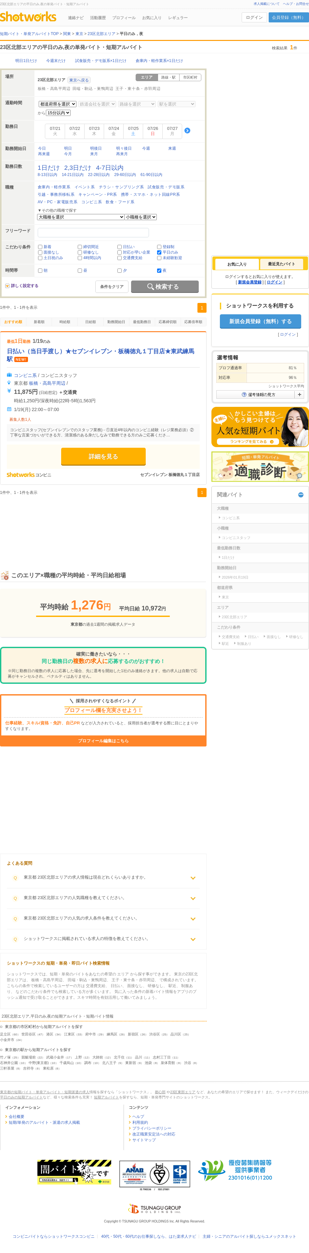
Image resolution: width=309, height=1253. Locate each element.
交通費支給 (132, 258)
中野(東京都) (39, 1063)
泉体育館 (168, 1063)
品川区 (175, 1034)
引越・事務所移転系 (56, 194)
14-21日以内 (73, 174)
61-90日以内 (151, 174)
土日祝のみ (53, 258)
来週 (172, 148)
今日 (42, 148)
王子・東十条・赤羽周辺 (138, 88)
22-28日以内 (99, 174)
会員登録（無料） (289, 17)
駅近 (225, 643)
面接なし (51, 252)
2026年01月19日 (235, 577)
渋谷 (187, 1063)
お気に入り (152, 18)
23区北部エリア (234, 617)
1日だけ (49, 167)
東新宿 (130, 1063)
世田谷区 (28, 1034)
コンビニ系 (91, 202)
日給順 (90, 322)
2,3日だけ (78, 167)
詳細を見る (103, 456)
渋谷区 (154, 1034)
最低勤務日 (142, 322)
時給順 (65, 322)
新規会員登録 (250, 282)
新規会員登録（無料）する (260, 321)
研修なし (91, 252)
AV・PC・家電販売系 (57, 202)
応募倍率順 (193, 322)
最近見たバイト (281, 264)
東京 (225, 597)
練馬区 (112, 1034)
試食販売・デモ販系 (166, 187)
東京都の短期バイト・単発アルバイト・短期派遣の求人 (44, 1092)
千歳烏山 (67, 1063)
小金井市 (7, 1040)
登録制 (168, 246)
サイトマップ (144, 1140)
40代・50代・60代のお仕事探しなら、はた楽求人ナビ (148, 1236)
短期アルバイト (106, 1097)
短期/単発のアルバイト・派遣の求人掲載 (44, 1122)
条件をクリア (112, 286)
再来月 (122, 154)
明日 (68, 148)
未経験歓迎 (172, 258)
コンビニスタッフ (236, 538)
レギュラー (178, 18)
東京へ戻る (79, 80)
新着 (47, 246)
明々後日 (124, 148)
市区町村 (190, 77)
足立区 (5, 1034)
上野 (78, 1057)
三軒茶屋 (7, 1068)
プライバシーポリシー (151, 1128)
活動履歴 (98, 18)
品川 (138, 1057)
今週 (146, 148)
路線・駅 (168, 77)
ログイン (254, 17)
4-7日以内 (110, 167)
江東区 (69, 1034)
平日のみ (170, 252)
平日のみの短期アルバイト (21, 1097)
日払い (129, 246)
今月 (68, 154)
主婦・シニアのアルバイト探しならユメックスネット (249, 1236)
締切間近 (91, 246)
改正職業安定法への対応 (153, 1134)
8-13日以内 (47, 174)
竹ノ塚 (5, 1057)
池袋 (148, 1063)
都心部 (160, 1092)
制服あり (244, 643)
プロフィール (124, 18)
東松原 (48, 1068)
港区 (49, 1034)
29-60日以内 (125, 174)
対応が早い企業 (136, 252)
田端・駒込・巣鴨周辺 (93, 88)
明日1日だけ (26, 60)
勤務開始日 (116, 322)
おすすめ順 (13, 322)
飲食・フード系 (120, 202)
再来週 (44, 154)
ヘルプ (138, 1116)
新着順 (39, 322)
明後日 (96, 148)
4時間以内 (92, 258)
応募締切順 (168, 322)
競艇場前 (28, 1057)
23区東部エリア (182, 1092)
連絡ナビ (76, 18)
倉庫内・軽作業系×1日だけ (159, 60)
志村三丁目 (162, 1057)
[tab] (237, 264)
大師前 (97, 1057)
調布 (87, 1063)
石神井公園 (9, 1063)
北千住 (119, 1057)
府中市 (90, 1034)
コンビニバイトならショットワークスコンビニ (54, 1236)
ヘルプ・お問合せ (296, 4)
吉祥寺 (28, 1068)
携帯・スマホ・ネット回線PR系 (150, 194)
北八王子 (109, 1063)
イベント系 (84, 187)
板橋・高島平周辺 (54, 88)
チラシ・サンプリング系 (121, 187)
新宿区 (133, 1034)
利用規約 (140, 1122)
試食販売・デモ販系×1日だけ (101, 60)
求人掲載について (267, 4)
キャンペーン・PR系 (97, 194)
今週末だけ (56, 60)
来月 (94, 154)
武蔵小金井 (55, 1057)
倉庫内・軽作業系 (54, 187)
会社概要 (16, 1116)
